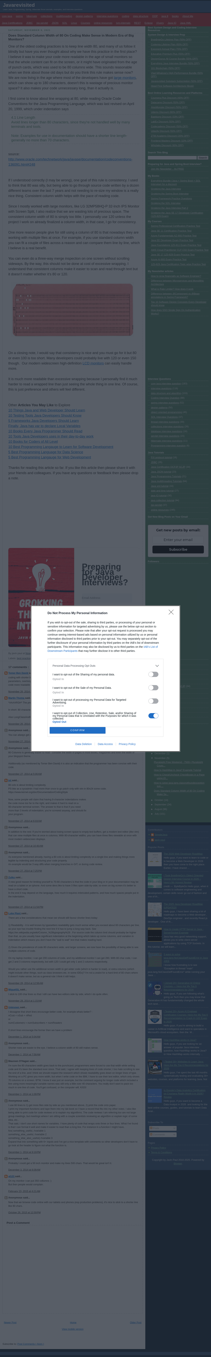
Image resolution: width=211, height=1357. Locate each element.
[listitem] (105, 666)
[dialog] (105, 678)
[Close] (172, 613)
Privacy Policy (127, 744)
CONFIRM (77, 730)
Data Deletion (83, 744)
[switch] (153, 674)
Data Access (105, 744)
